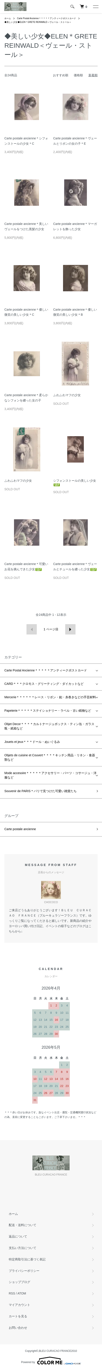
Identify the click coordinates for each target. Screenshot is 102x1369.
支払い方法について (22, 1248)
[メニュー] (95, 6)
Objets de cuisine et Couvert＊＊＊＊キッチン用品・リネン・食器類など (49, 757)
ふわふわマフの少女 (67, 395)
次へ (70, 629)
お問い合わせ (18, 1327)
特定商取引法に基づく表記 (27, 1259)
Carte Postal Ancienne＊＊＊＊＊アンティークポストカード (46, 18)
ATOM (22, 1293)
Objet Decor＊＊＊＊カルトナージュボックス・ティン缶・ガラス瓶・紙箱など (49, 726)
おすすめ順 (60, 75)
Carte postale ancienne (20, 829)
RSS (12, 1293)
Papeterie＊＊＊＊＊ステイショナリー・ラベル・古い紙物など (47, 710)
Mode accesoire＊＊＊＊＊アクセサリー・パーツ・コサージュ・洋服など (50, 775)
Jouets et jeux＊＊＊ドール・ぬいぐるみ (32, 742)
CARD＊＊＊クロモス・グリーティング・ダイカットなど (44, 683)
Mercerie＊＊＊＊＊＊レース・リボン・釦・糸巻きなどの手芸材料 (50, 697)
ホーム (7, 18)
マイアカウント (19, 1305)
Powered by (51, 1361)
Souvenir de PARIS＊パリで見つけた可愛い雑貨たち (40, 791)
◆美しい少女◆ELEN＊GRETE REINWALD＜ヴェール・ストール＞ (37, 22)
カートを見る (18, 1316)
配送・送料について (22, 1225)
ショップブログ (19, 1282)
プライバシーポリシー (24, 1270)
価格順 (78, 75)
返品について (18, 1236)
